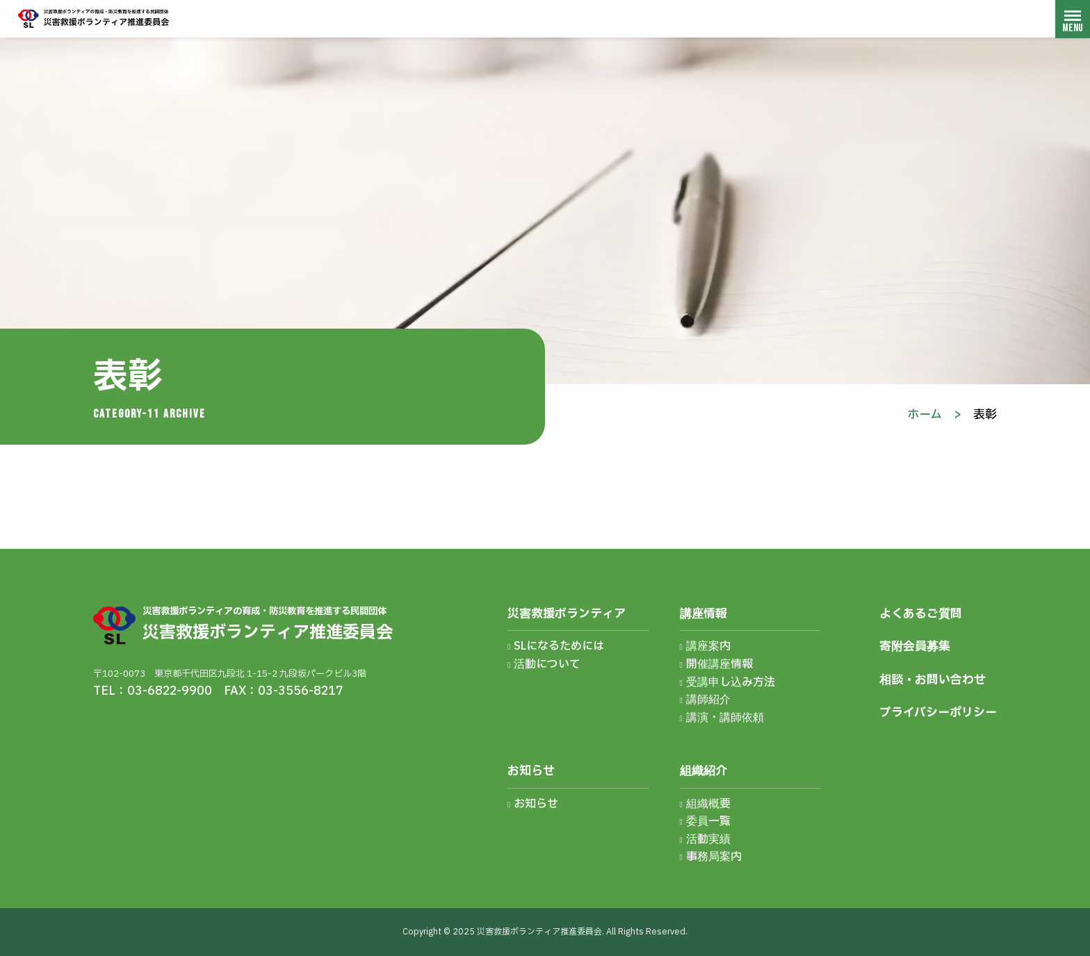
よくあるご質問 (920, 614)
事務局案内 (714, 856)
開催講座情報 (719, 664)
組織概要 (708, 804)
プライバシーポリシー (938, 712)
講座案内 (708, 646)
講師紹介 (708, 699)
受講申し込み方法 (730, 682)
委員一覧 (708, 821)
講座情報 (703, 614)
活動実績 (708, 839)
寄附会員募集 (914, 646)
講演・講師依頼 (725, 717)
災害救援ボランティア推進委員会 (93, 18)
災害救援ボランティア (566, 614)
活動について (547, 664)
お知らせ (531, 771)
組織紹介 (703, 771)
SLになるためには (559, 646)
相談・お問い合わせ (932, 680)
